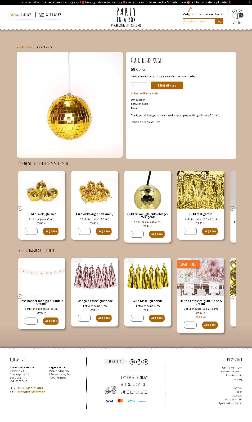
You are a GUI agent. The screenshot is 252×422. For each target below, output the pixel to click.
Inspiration (205, 14)
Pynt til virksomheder (230, 403)
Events (219, 14)
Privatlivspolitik (234, 375)
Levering (237, 379)
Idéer (239, 391)
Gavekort (237, 395)
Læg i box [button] (51, 231)
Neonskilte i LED (233, 399)
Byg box (238, 387)
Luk (248, 2)
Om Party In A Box (232, 367)
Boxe (30, 46)
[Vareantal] (139, 86)
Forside (20, 46)
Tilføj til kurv (167, 85)
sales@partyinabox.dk (31, 391)
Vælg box (189, 14)
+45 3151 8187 (34, 388)
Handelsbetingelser (231, 371)
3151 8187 (50, 15)
